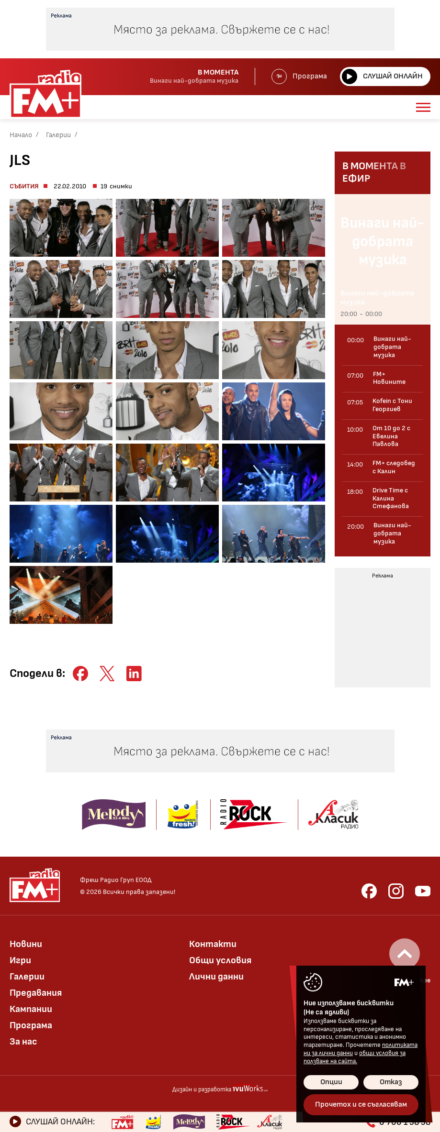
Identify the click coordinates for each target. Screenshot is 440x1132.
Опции (331, 1082)
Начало (21, 135)
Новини (26, 944)
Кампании (31, 1009)
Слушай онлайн (382, 76)
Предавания (36, 993)
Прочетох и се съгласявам (361, 1104)
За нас (23, 1041)
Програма (299, 76)
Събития (24, 186)
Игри (20, 960)
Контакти (213, 944)
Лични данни (216, 976)
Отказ (391, 1082)
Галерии (58, 135)
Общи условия (220, 960)
